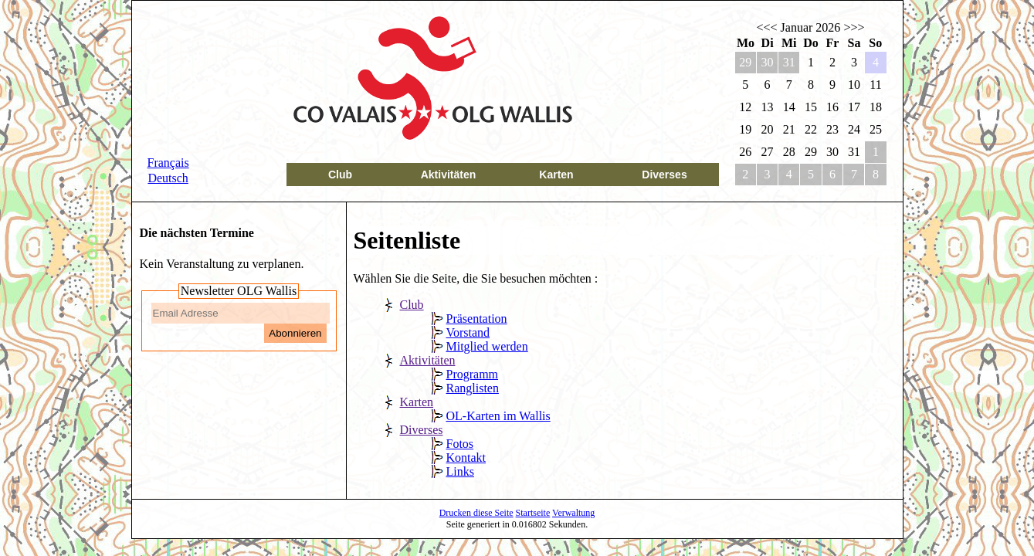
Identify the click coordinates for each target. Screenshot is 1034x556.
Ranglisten (472, 388)
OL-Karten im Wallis (498, 415)
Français (168, 162)
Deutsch (167, 178)
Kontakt (466, 457)
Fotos (460, 443)
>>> (853, 27)
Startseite (533, 512)
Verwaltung (573, 512)
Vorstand (468, 332)
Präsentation (476, 318)
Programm (472, 374)
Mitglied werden (487, 346)
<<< (767, 27)
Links (460, 471)
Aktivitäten (448, 174)
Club (340, 174)
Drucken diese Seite (476, 512)
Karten (556, 174)
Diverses (664, 174)
